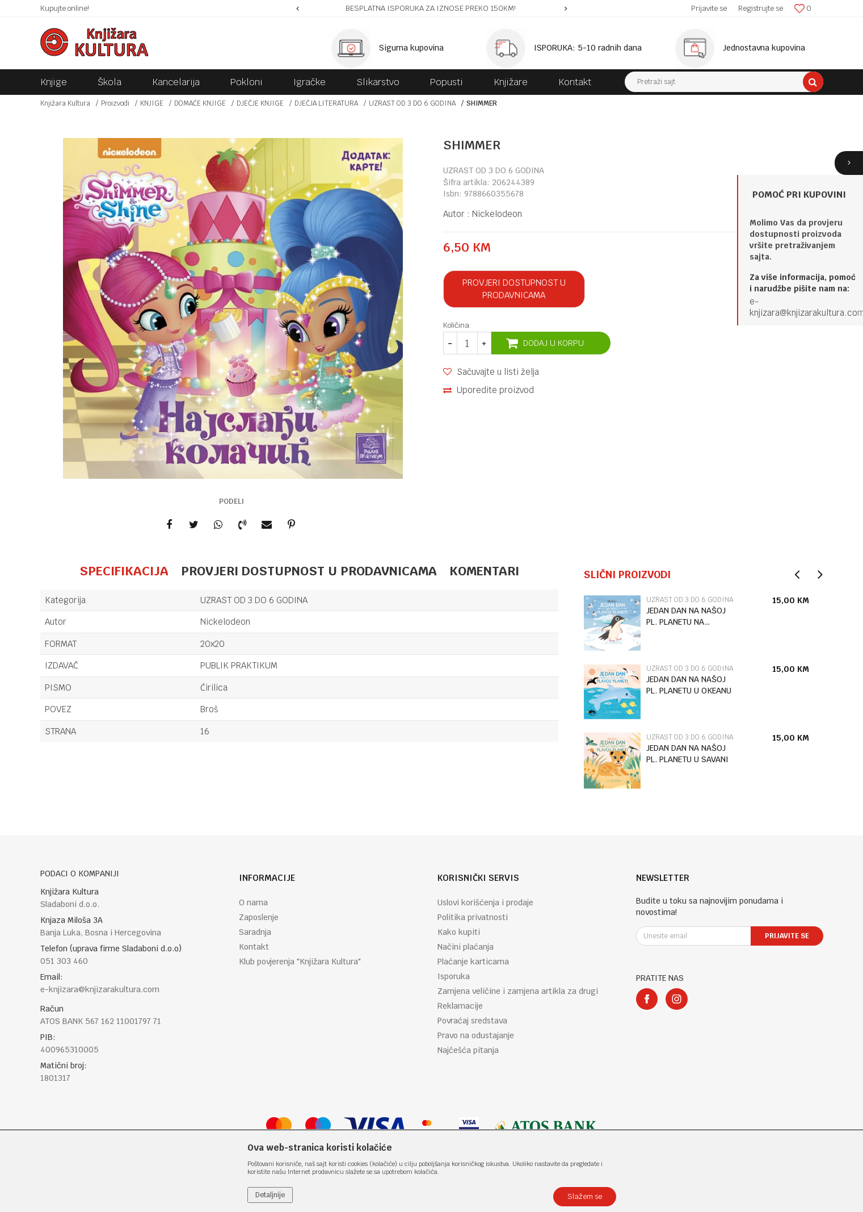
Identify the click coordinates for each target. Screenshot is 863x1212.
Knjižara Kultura (65, 103)
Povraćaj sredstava (472, 1020)
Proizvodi (115, 103)
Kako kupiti (458, 932)
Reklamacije (460, 1006)
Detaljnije (270, 1195)
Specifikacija (124, 571)
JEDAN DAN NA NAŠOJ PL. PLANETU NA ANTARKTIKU (686, 616)
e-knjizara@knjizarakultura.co (803, 307)
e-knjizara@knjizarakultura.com (99, 989)
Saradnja (255, 932)
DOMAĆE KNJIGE (200, 103)
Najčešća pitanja (468, 1050)
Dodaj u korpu (553, 343)
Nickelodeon (497, 213)
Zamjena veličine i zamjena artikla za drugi (517, 991)
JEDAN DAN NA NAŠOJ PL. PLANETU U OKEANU (688, 685)
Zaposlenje (259, 917)
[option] (431, 8)
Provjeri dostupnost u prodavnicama (514, 288)
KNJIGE (151, 103)
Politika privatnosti (472, 917)
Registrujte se (760, 8)
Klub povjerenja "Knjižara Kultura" (300, 961)
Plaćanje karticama (473, 961)
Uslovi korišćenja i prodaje (485, 902)
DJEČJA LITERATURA (326, 103)
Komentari (484, 571)
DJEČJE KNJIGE (260, 103)
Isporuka (453, 976)
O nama (253, 902)
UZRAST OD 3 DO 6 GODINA (412, 103)
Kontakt (254, 947)
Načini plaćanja (465, 947)
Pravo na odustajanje (475, 1035)
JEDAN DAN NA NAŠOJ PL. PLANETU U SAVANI (687, 753)
